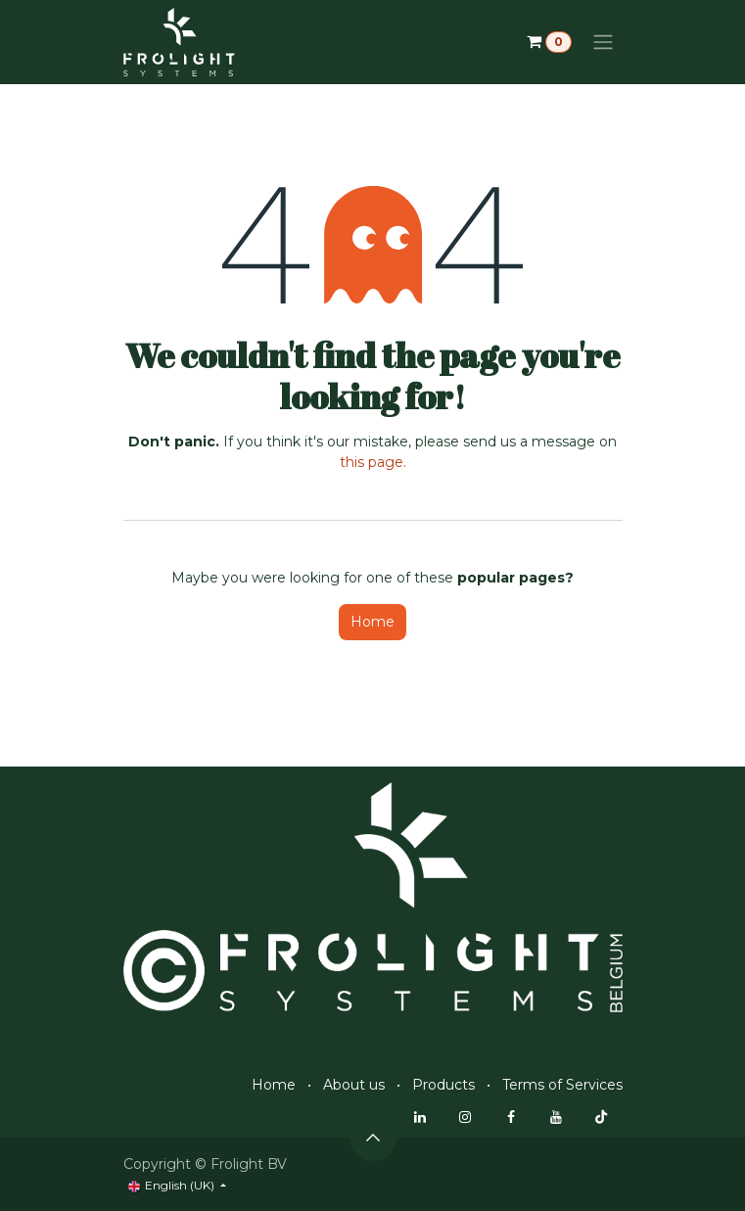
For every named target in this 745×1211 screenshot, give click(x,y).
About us (354, 1085)
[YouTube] (556, 1117)
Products (443, 1085)
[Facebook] (511, 1117)
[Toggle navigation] (603, 43)
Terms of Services (562, 1085)
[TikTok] (601, 1117)
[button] (372, 1137)
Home (372, 621)
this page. (373, 462)
